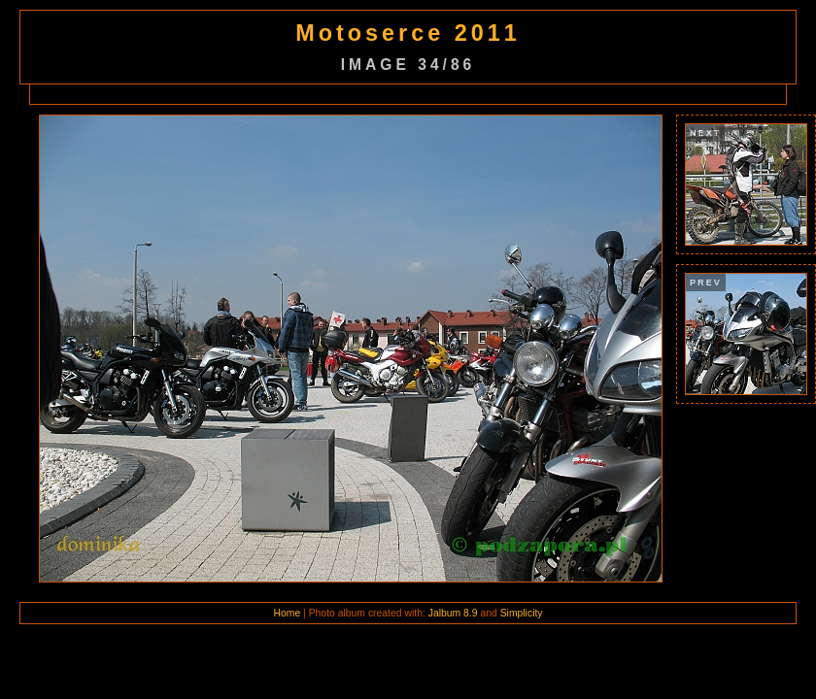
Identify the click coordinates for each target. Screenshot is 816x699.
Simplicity (521, 613)
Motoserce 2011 (408, 33)
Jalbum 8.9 (453, 613)
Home (286, 613)
